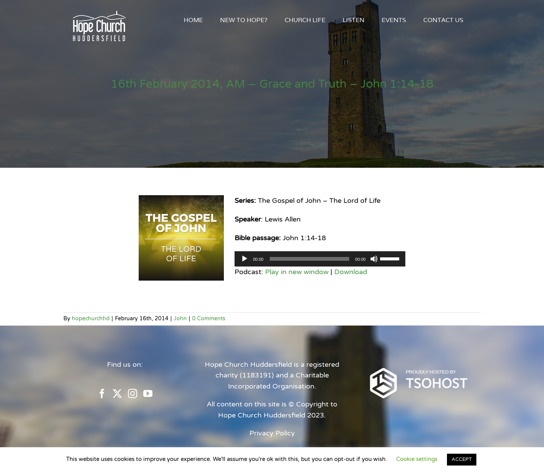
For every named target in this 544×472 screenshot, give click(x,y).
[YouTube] (147, 393)
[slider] (309, 259)
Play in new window (297, 272)
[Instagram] (132, 393)
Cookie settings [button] (416, 459)
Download (350, 272)
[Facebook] (102, 393)
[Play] (244, 259)
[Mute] (374, 259)
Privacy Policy (272, 433)
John (180, 318)
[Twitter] (117, 393)
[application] (320, 259)
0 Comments (208, 318)
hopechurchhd (91, 318)
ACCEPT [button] (462, 459)
